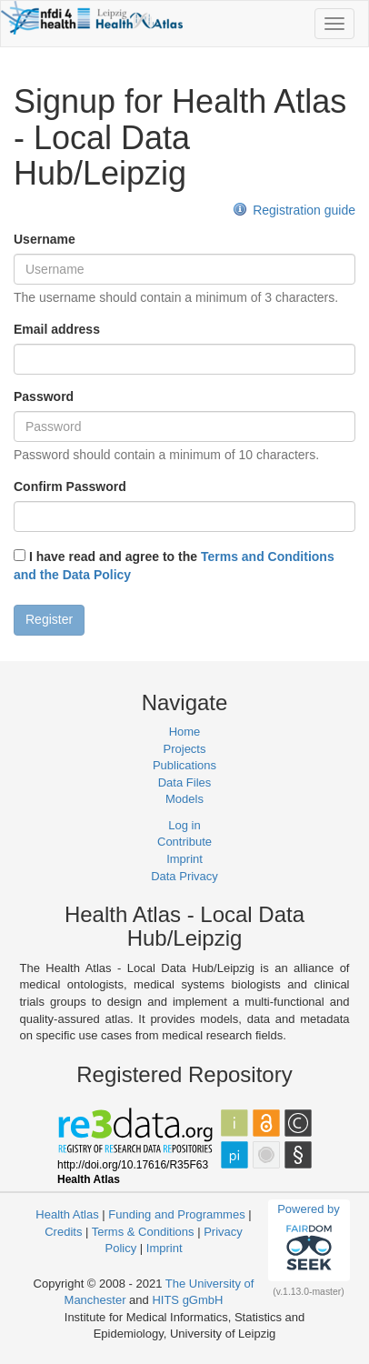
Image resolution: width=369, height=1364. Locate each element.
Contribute (184, 841)
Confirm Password (70, 486)
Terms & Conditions (143, 1232)
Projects (185, 749)
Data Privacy (184, 876)
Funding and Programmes (176, 1214)
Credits (63, 1232)
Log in (184, 825)
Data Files (185, 782)
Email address (57, 329)
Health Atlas (66, 1214)
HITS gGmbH (187, 1300)
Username (44, 239)
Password (44, 396)
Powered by (308, 1239)
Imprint (184, 859)
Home (185, 731)
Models (184, 799)
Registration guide (294, 210)
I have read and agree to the (174, 565)
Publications (184, 765)
